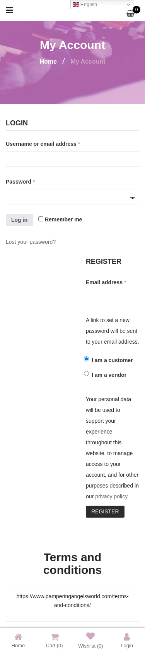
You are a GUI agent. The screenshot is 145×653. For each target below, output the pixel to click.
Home (47, 61)
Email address (106, 282)
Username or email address (43, 144)
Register (105, 511)
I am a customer (112, 359)
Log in (19, 220)
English (85, 5)
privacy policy (111, 496)
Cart (54, 640)
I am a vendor (109, 374)
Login (127, 640)
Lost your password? (31, 242)
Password (20, 182)
